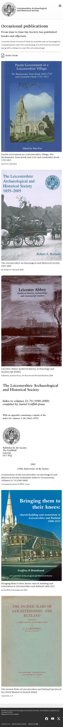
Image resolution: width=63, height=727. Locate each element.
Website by (33, 724)
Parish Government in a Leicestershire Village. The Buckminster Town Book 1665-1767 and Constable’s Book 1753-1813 (30, 157)
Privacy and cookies (19, 724)
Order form (11, 55)
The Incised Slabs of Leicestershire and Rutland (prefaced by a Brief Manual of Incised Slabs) (31, 690)
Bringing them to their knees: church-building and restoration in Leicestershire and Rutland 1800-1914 (27, 585)
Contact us (5, 724)
